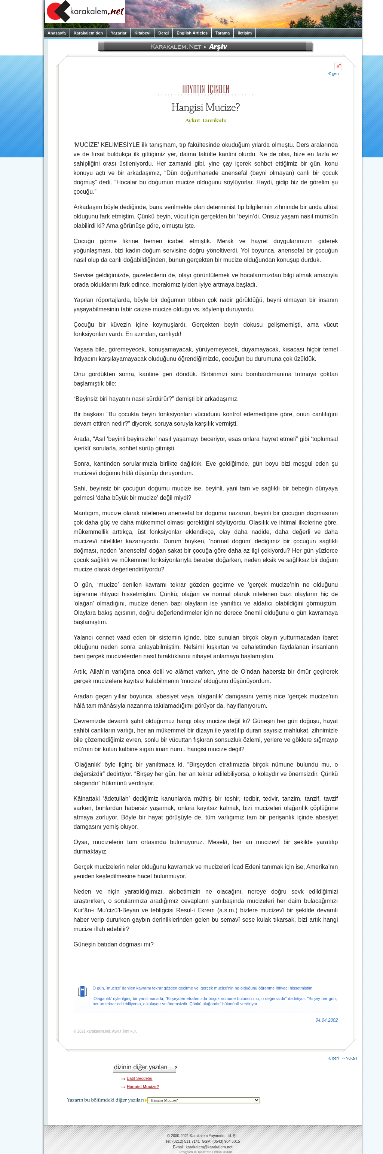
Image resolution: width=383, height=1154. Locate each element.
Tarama (222, 33)
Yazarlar (118, 33)
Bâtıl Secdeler (139, 1078)
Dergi (163, 33)
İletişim (245, 33)
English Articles (192, 33)
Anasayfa (57, 33)
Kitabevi (142, 33)
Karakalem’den (88, 33)
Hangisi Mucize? (143, 1086)
